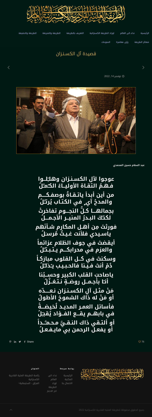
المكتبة (69, 379)
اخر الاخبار (52, 391)
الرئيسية (68, 375)
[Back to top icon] (11, 410)
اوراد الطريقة (53, 385)
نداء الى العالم (52, 377)
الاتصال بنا (67, 383)
